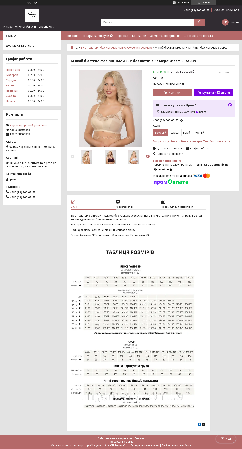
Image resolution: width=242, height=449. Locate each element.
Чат (226, 439)
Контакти (139, 36)
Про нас (122, 36)
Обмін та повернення (165, 36)
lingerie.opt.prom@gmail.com (28, 125)
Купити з (216, 93)
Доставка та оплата (198, 36)
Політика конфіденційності (177, 445)
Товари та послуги (95, 36)
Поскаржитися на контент (145, 445)
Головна (72, 36)
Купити (174, 93)
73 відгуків (183, 2)
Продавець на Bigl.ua (121, 441)
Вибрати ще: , (191, 141)
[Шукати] (199, 22)
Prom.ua (139, 438)
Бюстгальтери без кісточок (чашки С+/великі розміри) (116, 47)
